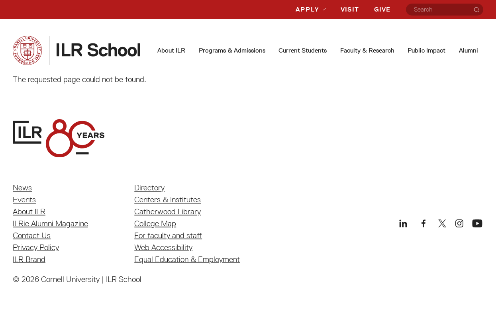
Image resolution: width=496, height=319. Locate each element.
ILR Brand (29, 259)
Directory (149, 187)
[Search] (476, 10)
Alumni (468, 50)
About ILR (171, 50)
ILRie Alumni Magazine (50, 223)
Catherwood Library (167, 211)
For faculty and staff (168, 235)
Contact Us (32, 235)
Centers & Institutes (167, 199)
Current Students (302, 50)
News (22, 187)
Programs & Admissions (232, 50)
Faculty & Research (367, 50)
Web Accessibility (163, 247)
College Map (155, 223)
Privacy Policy (36, 247)
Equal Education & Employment (187, 259)
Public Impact (426, 50)
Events (24, 199)
